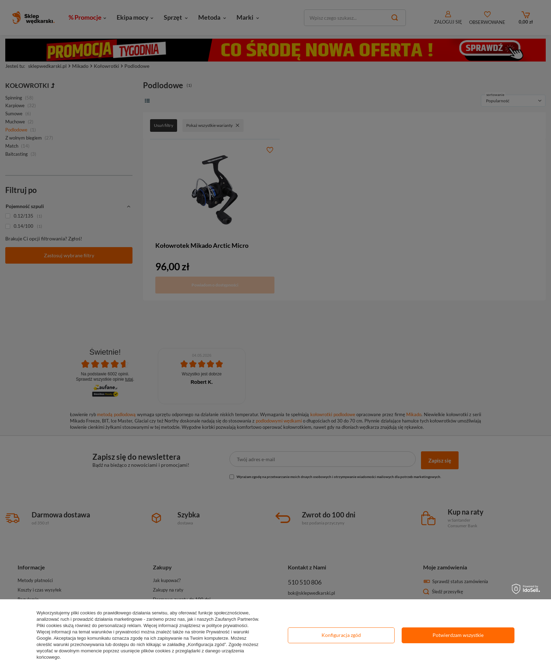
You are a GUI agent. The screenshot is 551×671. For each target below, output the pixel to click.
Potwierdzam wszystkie (458, 635)
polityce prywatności (226, 625)
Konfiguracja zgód (341, 635)
